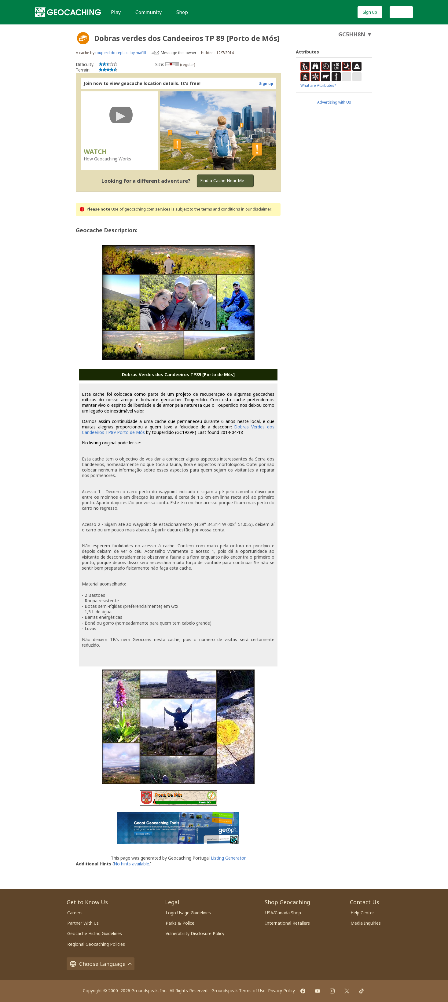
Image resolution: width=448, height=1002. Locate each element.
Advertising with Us (334, 102)
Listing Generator (228, 858)
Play (116, 12)
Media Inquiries (366, 923)
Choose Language (100, 963)
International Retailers (287, 923)
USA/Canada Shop (283, 913)
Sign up (370, 12)
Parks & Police (180, 923)
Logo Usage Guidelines (188, 913)
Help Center (362, 913)
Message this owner (178, 52)
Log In (401, 12)
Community (148, 12)
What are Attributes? (318, 85)
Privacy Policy (281, 990)
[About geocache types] (83, 38)
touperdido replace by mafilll (120, 52)
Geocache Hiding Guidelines (94, 933)
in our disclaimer (256, 209)
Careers (75, 913)
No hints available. (132, 864)
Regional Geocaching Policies (96, 944)
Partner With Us (83, 923)
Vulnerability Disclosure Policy (195, 933)
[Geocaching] (68, 12)
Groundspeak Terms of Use (238, 990)
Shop (182, 12)
